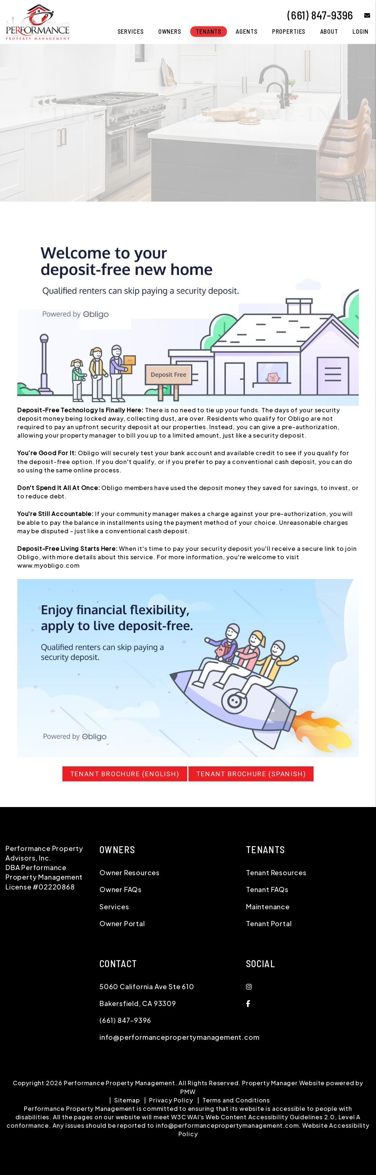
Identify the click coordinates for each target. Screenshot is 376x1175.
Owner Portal (122, 923)
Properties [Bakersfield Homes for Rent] (289, 31)
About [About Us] (329, 31)
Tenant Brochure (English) (125, 774)
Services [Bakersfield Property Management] (131, 31)
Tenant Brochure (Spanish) (251, 774)
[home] (38, 21)
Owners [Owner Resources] (169, 31)
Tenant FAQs (267, 889)
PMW (187, 1091)
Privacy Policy (171, 1100)
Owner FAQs (121, 889)
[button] (361, 15)
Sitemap (127, 1100)
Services (114, 906)
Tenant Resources (276, 872)
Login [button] (360, 31)
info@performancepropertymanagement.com (179, 1037)
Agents (246, 31)
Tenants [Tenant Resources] (208, 31)
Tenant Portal (269, 923)
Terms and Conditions (236, 1100)
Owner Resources (130, 872)
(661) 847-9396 (320, 15)
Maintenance (268, 906)
